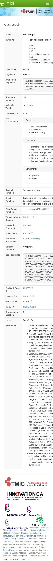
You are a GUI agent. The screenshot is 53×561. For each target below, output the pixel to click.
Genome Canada (10, 547)
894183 (27, 225)
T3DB (10, 3)
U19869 (28, 288)
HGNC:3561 (29, 307)
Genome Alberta (26, 547)
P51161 (28, 233)
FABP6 (27, 301)
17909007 (34, 351)
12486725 (34, 465)
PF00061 (43, 209)
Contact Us (26, 559)
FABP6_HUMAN (31, 239)
